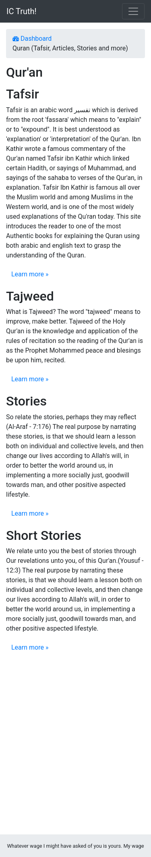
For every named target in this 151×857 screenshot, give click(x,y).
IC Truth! (21, 11)
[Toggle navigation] (133, 11)
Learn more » (29, 274)
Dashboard (32, 38)
